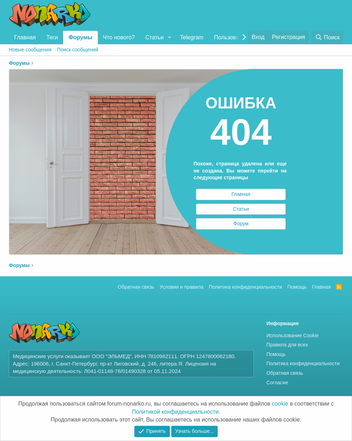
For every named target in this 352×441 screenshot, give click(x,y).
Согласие (277, 382)
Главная (25, 37)
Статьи (154, 37)
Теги (52, 37)
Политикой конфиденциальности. (176, 412)
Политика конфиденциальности (245, 287)
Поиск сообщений (77, 49)
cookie (280, 404)
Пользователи (232, 37)
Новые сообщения (30, 49)
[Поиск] (327, 37)
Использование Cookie (293, 335)
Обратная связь (136, 287)
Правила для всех (287, 344)
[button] (169, 37)
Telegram (191, 37)
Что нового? (119, 37)
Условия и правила (181, 287)
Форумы (80, 37)
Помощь (297, 287)
